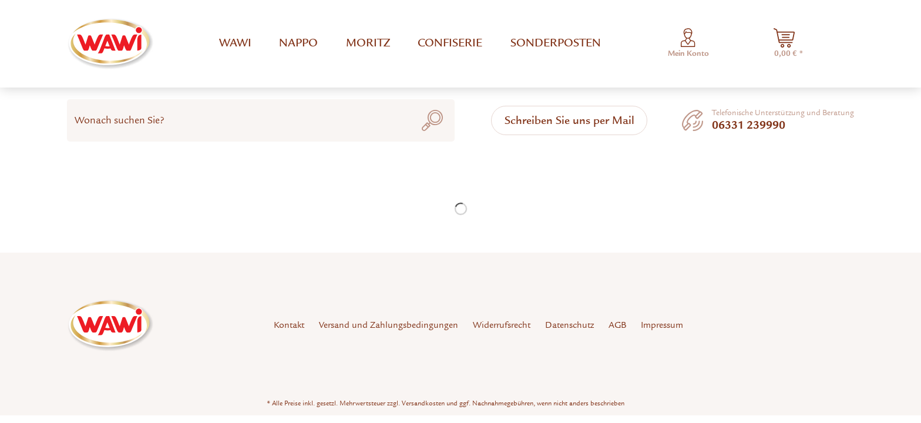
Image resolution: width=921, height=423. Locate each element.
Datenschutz (569, 325)
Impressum (662, 325)
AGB (617, 325)
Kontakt (289, 325)
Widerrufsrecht (501, 325)
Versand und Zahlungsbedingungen (388, 325)
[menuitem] (235, 43)
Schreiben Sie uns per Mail (569, 120)
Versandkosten (423, 403)
